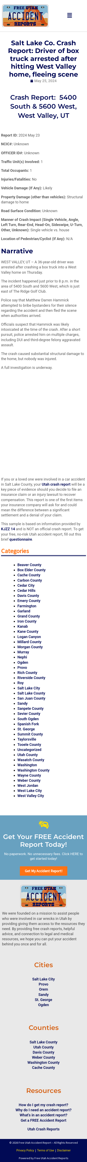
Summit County (30, 734)
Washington (27, 765)
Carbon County (29, 580)
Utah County (27, 755)
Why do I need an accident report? (44, 1110)
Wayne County (29, 775)
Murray (23, 652)
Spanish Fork (28, 724)
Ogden (22, 662)
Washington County (33, 770)
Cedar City (26, 585)
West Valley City (30, 796)
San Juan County (31, 698)
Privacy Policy (25, 1150)
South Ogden (28, 719)
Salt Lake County (31, 693)
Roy (20, 683)
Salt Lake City (28, 688)
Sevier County (28, 713)
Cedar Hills (26, 590)
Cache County (28, 575)
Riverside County (31, 678)
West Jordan (27, 785)
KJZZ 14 (8, 529)
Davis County (28, 595)
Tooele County (29, 744)
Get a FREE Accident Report (43, 1120)
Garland (23, 611)
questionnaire (20, 539)
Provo (22, 667)
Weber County (29, 780)
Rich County (27, 672)
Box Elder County (31, 570)
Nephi (22, 657)
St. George (26, 729)
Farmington (26, 606)
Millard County (29, 642)
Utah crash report (56, 484)
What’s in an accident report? (43, 1115)
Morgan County (30, 647)
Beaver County (29, 565)
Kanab (22, 626)
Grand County (28, 616)
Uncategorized (29, 749)
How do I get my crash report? (43, 1105)
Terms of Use (45, 1150)
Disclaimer (64, 1150)
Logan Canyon (29, 637)
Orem (43, 989)
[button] (69, 16)
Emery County (29, 601)
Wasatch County (30, 760)
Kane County (27, 631)
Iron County (26, 621)
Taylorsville (26, 739)
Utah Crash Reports (43, 1129)
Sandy (22, 703)
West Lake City (29, 790)
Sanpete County (30, 708)
